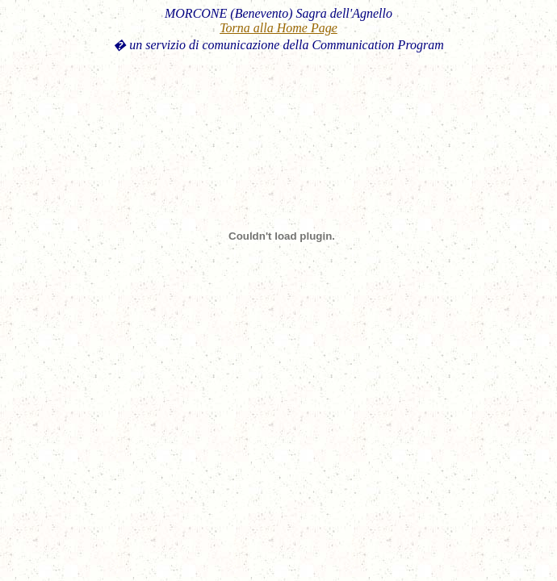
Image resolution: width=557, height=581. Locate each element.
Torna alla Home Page (278, 28)
